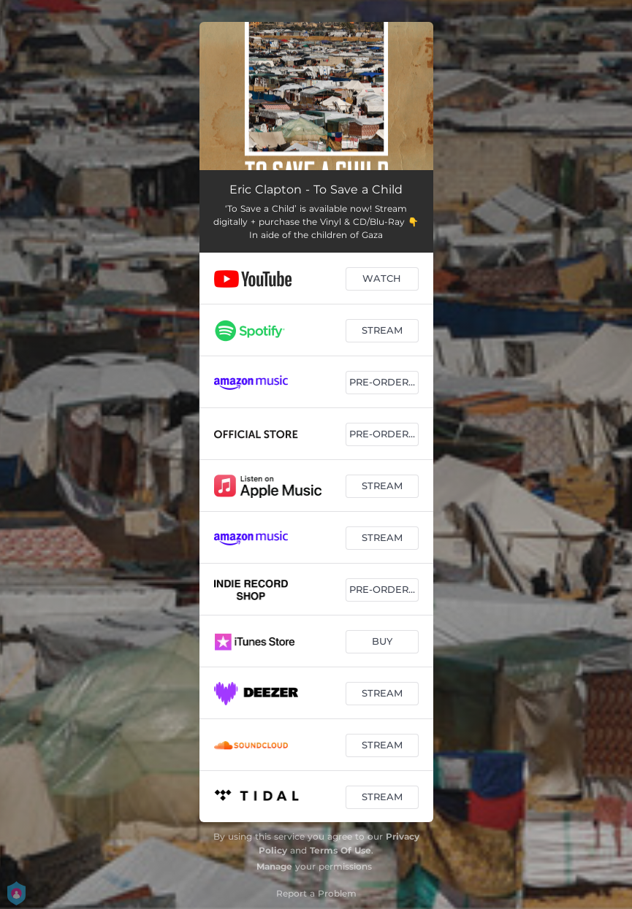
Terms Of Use (340, 850)
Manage (274, 866)
